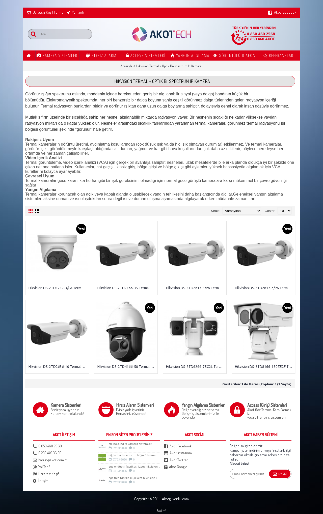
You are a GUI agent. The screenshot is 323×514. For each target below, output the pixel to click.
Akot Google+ (176, 467)
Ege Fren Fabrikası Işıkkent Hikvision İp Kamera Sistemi (134, 478)
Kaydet (280, 474)
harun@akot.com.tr (50, 460)
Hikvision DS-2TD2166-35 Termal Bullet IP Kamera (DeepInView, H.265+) (126, 288)
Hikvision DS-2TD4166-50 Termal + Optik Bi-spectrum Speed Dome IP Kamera (126, 367)
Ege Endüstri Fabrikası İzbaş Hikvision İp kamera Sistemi (134, 466)
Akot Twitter (176, 460)
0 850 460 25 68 (47, 446)
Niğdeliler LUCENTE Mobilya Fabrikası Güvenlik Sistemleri (134, 455)
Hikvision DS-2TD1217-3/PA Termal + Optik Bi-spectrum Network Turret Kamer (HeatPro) (58, 288)
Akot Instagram (178, 453)
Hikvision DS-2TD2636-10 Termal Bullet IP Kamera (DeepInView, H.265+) (58, 367)
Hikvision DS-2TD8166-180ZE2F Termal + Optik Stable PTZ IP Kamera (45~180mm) (264, 367)
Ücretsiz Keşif (46, 474)
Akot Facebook (178, 446)
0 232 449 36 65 (47, 453)
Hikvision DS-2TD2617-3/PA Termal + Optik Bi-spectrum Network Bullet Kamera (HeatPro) (195, 288)
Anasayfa (126, 66)
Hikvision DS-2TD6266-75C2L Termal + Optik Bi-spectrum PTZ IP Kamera (195, 367)
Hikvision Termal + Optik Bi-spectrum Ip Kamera (169, 66)
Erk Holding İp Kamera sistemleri (130, 444)
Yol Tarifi (41, 467)
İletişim (40, 480)
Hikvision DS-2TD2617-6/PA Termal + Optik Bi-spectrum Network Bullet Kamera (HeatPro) (264, 288)
